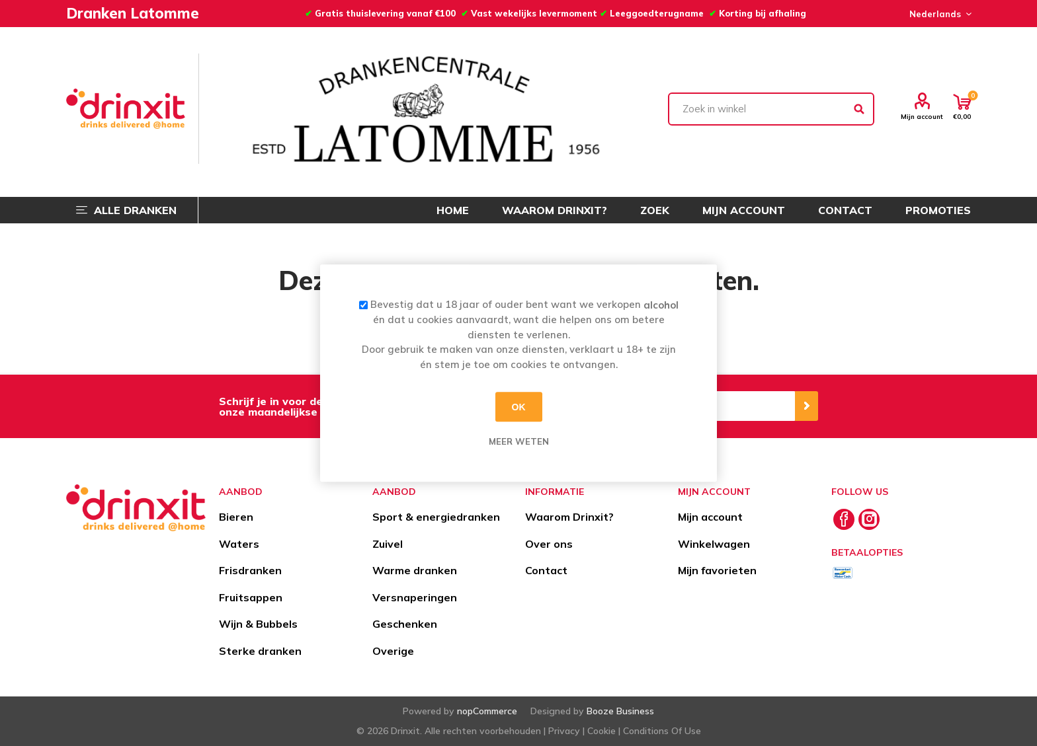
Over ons (549, 543)
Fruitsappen (250, 597)
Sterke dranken (260, 650)
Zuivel (387, 543)
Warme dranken (414, 570)
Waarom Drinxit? (569, 516)
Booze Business (620, 711)
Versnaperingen (414, 597)
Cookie (601, 731)
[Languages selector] (938, 14)
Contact (546, 570)
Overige (393, 650)
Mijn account (922, 116)
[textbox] (771, 109)
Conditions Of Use (662, 731)
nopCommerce (487, 711)
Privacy (564, 731)
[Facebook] (843, 519)
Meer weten (519, 441)
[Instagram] (869, 519)
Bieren (236, 516)
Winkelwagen (714, 543)
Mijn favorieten (717, 570)
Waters (239, 543)
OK (519, 407)
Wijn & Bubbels (258, 623)
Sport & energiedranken (436, 516)
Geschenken (404, 623)
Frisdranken (250, 570)
